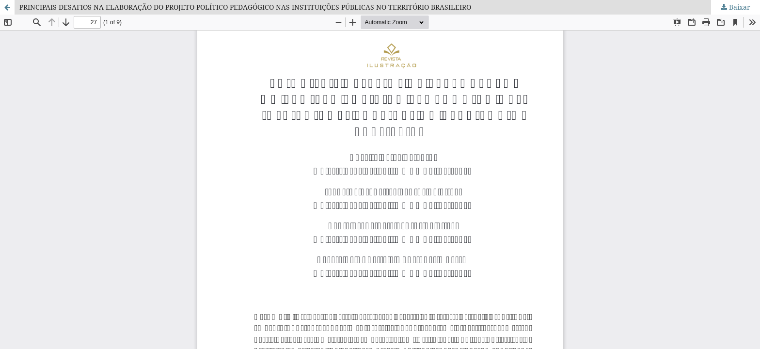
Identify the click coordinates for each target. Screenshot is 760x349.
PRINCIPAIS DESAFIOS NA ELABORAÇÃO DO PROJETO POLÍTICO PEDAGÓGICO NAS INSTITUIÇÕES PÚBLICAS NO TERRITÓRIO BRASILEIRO (245, 7)
